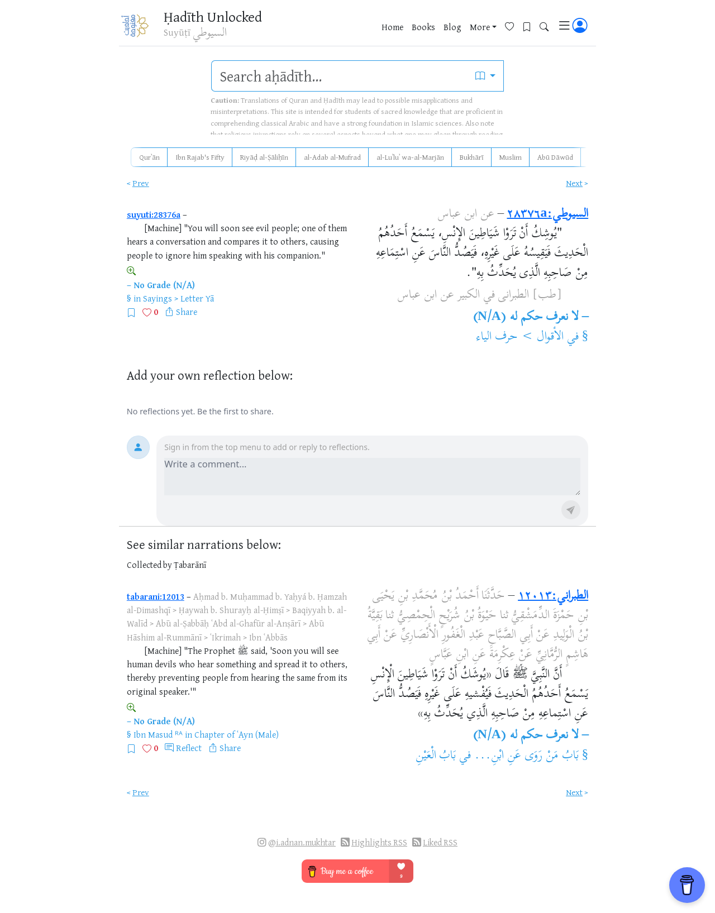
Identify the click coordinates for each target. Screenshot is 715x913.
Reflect (189, 747)
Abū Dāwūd (555, 156)
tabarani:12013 (155, 596)
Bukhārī (472, 156)
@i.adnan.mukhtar (302, 842)
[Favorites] (513, 26)
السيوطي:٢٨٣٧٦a (547, 214)
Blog (452, 27)
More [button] (480, 27)
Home (392, 27)
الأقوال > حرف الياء (520, 337)
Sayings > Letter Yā (178, 298)
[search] (339, 76)
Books (423, 27)
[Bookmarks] (531, 26)
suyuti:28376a (153, 214)
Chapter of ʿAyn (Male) (236, 734)
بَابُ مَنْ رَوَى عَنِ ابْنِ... (526, 756)
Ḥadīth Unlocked (216, 16)
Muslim (510, 156)
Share (186, 311)
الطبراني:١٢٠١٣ (553, 596)
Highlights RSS (379, 842)
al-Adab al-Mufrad (332, 156)
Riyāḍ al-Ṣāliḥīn (264, 156)
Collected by (149, 564)
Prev (140, 182)
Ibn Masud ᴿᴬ (158, 734)
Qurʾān (149, 156)
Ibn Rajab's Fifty (200, 156)
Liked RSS (440, 842)
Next (574, 182)
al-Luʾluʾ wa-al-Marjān (410, 156)
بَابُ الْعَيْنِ (436, 756)
